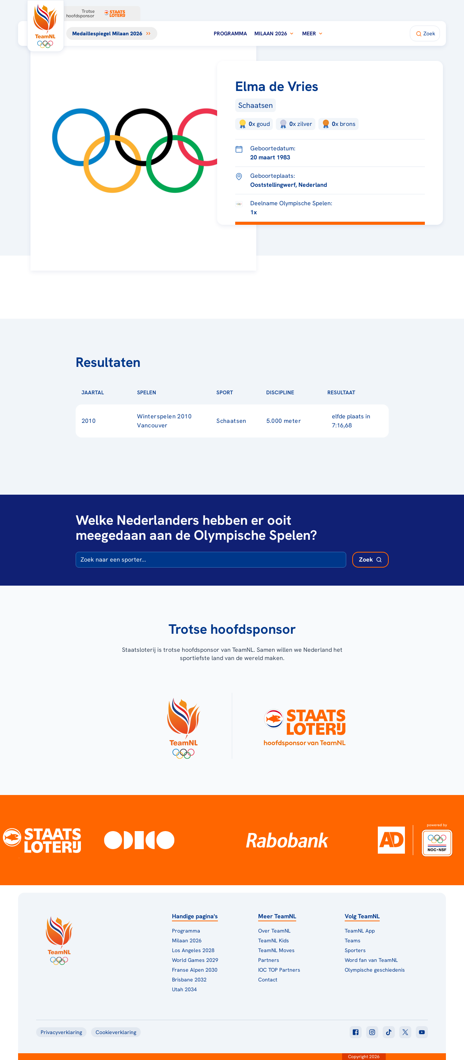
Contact (267, 979)
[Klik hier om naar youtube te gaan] (422, 1032)
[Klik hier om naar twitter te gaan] (405, 1032)
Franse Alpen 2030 (195, 969)
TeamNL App (360, 930)
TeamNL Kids (273, 940)
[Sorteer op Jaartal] (116, 392)
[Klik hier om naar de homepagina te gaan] (45, 25)
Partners (268, 960)
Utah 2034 (184, 989)
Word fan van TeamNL (371, 960)
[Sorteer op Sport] (245, 392)
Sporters (355, 950)
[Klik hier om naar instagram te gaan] (372, 1032)
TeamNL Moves (276, 950)
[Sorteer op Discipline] (306, 392)
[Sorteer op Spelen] (168, 392)
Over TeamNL (274, 930)
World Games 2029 (195, 960)
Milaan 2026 (274, 33)
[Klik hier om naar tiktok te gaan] (389, 1032)
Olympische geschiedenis (375, 969)
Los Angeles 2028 (193, 950)
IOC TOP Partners (279, 969)
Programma (230, 33)
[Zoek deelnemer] (370, 560)
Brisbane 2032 (189, 979)
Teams (353, 940)
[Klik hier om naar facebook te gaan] (356, 1032)
